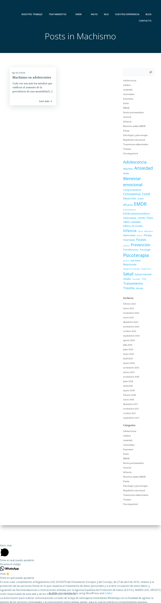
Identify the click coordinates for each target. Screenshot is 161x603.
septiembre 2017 (130, 410)
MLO (107, 6)
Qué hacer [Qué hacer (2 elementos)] (127, 257)
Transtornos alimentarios (134, 145)
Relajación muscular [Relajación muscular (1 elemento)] (130, 261)
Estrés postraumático (132, 113)
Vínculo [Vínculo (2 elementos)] (125, 280)
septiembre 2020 (130, 328)
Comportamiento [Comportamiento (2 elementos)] (131, 190)
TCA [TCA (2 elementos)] (142, 271)
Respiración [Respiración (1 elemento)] (145, 261)
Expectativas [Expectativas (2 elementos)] (128, 214)
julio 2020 (126, 337)
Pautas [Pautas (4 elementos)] (140, 236)
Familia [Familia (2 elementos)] (140, 214)
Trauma (126, 149)
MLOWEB (22, 75)
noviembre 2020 (130, 319)
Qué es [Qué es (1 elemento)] (152, 253)
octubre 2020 (128, 323)
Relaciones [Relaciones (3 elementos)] (140, 257)
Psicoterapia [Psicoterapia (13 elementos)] (135, 252)
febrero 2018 (128, 387)
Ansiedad (126, 90)
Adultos (126, 86)
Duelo (125, 104)
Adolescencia (128, 81)
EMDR (81, 6)
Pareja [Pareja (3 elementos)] (146, 232)
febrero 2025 (128, 296)
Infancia (126, 122)
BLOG (150, 6)
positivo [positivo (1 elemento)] (149, 237)
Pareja (125, 131)
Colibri (108, 593)
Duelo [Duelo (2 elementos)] (139, 199)
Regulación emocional (133, 140)
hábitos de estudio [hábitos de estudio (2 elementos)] (132, 222)
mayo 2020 (127, 346)
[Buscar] (152, 73)
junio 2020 (127, 341)
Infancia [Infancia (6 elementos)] (128, 227)
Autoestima (127, 95)
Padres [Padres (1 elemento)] (138, 232)
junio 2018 (127, 373)
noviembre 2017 (130, 401)
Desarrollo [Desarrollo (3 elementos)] (128, 199)
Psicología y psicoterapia (134, 136)
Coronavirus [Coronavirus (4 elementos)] (130, 195)
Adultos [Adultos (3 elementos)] (127, 169)
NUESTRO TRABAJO (33, 6)
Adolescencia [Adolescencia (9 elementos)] (133, 162)
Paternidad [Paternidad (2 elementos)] (127, 236)
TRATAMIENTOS (60, 6)
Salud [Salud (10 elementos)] (127, 266)
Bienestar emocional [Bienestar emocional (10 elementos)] (131, 182)
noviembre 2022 (130, 305)
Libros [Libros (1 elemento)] (139, 228)
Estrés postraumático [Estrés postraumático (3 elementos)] (135, 210)
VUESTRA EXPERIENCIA (129, 6)
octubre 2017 (128, 405)
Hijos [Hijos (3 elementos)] (148, 214)
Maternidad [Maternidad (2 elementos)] (128, 232)
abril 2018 (126, 378)
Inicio (95, 6)
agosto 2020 (128, 332)
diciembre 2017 (129, 396)
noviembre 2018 (130, 369)
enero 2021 (127, 309)
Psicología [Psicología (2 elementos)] (144, 246)
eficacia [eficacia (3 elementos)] (148, 199)
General (126, 118)
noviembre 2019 (130, 360)
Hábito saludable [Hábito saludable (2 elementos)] (131, 218)
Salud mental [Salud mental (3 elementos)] (141, 267)
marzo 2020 (127, 355)
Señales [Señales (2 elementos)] (126, 271)
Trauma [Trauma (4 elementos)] (148, 276)
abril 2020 (127, 351)
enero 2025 (127, 300)
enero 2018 (127, 392)
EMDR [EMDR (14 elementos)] (128, 204)
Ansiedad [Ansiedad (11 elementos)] (142, 169)
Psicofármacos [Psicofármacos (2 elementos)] (129, 246)
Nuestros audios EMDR (133, 127)
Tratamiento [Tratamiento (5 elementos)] (132, 276)
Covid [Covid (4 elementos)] (145, 195)
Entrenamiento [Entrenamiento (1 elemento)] (142, 206)
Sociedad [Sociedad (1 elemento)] (135, 272)
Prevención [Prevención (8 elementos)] (131, 241)
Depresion (127, 99)
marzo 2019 (127, 364)
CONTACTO (146, 12)
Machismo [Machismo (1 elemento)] (147, 228)
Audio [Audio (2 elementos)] (125, 174)
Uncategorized (129, 154)
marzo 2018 (127, 382)
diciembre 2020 (129, 314)
